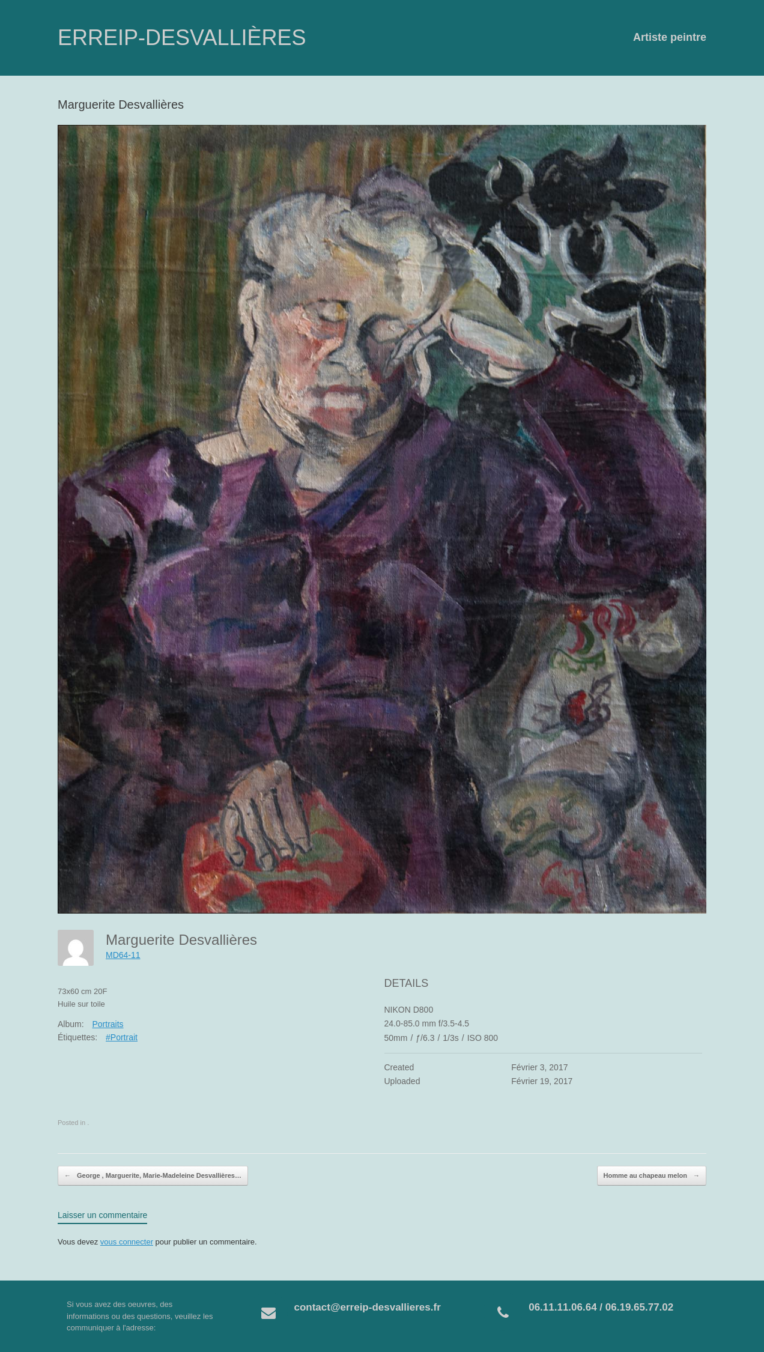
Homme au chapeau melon (652, 1176)
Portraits (107, 1024)
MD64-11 (123, 955)
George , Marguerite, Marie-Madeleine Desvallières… (152, 1176)
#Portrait (122, 1037)
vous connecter (126, 1241)
